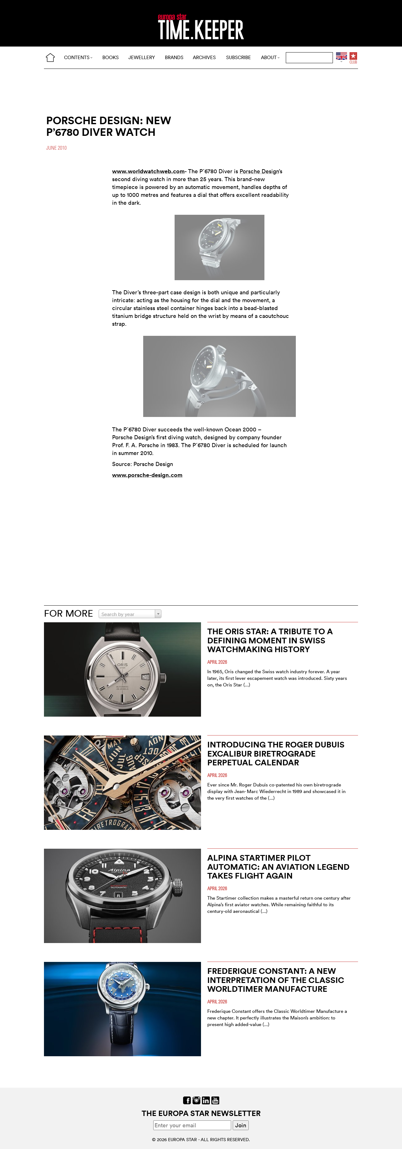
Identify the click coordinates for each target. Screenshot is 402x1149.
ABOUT (270, 57)
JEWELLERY (141, 57)
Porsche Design (259, 171)
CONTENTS (78, 57)
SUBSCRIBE (238, 57)
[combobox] (130, 613)
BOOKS (110, 57)
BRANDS (174, 57)
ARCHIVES (204, 57)
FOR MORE (68, 613)
